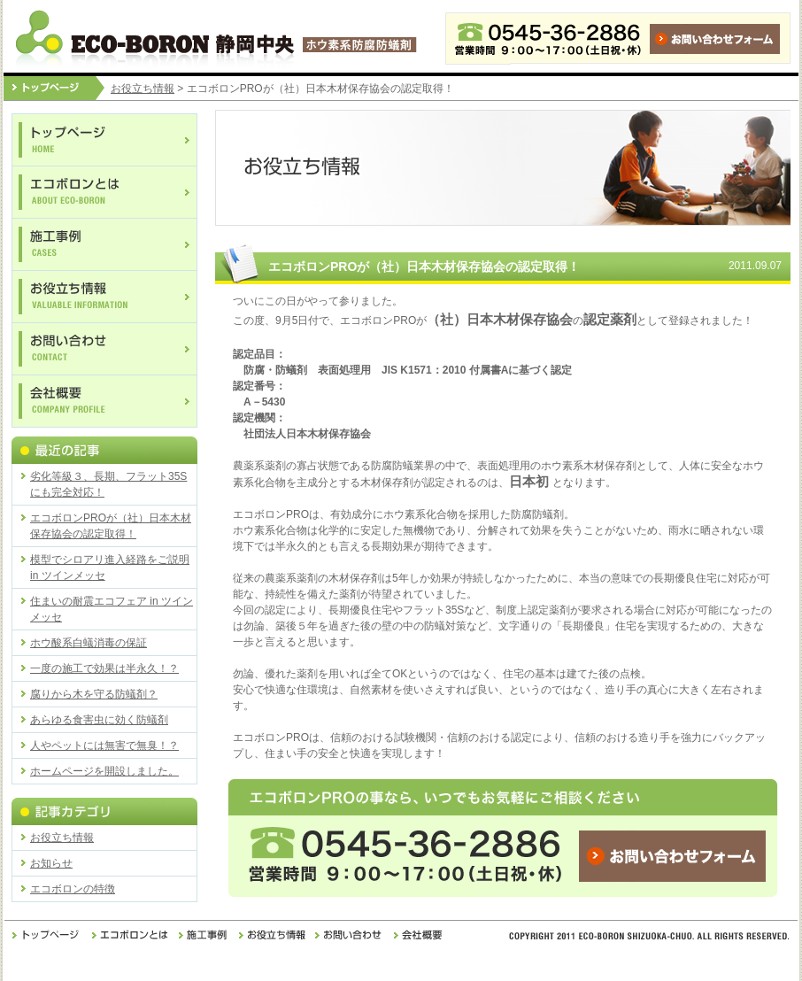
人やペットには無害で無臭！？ (104, 745)
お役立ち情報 (142, 88)
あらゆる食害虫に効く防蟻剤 (99, 720)
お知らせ (51, 863)
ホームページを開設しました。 (104, 771)
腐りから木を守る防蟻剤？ (94, 694)
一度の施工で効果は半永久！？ (104, 668)
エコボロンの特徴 (72, 889)
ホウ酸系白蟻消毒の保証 (88, 643)
